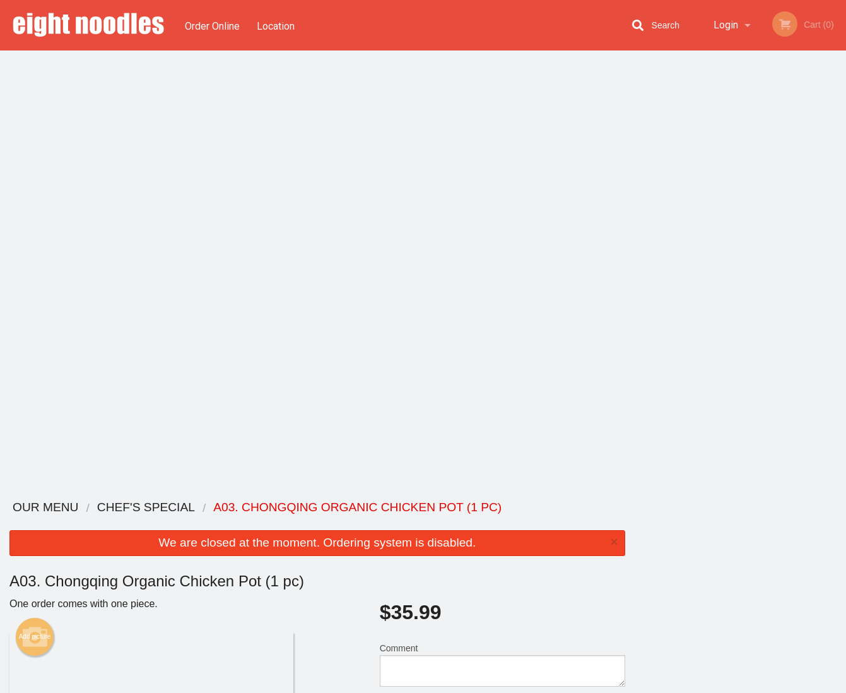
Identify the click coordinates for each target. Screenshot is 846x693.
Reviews (500, 524)
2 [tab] (711, 274)
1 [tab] (692, 274)
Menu (390, 524)
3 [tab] (730, 274)
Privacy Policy (510, 555)
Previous (644, 185)
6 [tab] (787, 274)
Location (277, 25)
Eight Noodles (159, 507)
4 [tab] (749, 274)
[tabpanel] (740, 185)
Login (726, 25)
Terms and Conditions (524, 540)
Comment (502, 227)
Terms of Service (444, 684)
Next (836, 185)
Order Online (212, 25)
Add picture (35, 199)
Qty (417, 277)
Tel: (627, 555)
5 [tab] (768, 274)
